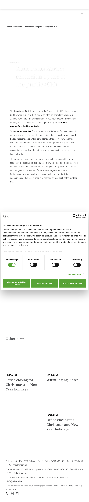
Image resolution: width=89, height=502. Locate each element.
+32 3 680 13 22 (61, 477)
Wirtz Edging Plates (62, 380)
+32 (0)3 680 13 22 (57, 461)
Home (8, 27)
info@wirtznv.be (19, 465)
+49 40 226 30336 (59, 469)
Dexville (14, 489)
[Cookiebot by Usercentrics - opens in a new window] (74, 216)
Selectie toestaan (44, 283)
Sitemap (56, 486)
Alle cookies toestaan (72, 283)
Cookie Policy (78, 486)
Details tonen (74, 274)
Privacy (71, 486)
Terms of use (63, 486)
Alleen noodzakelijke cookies (16, 283)
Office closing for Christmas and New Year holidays (22, 385)
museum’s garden (22, 131)
